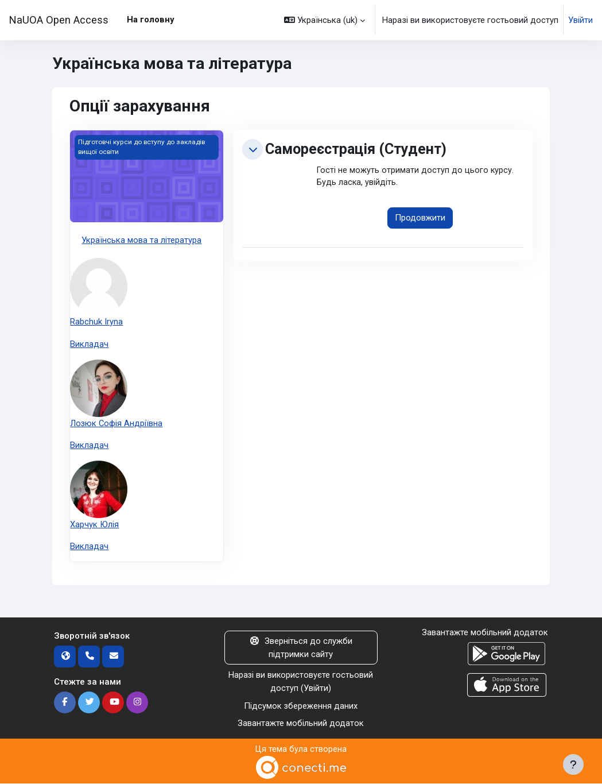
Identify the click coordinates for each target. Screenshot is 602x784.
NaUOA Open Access (58, 20)
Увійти (580, 20)
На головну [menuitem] (150, 19)
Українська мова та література (141, 240)
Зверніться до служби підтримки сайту (301, 648)
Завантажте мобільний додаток (301, 724)
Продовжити (420, 219)
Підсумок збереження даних (301, 706)
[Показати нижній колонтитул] (573, 764)
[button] (324, 20)
